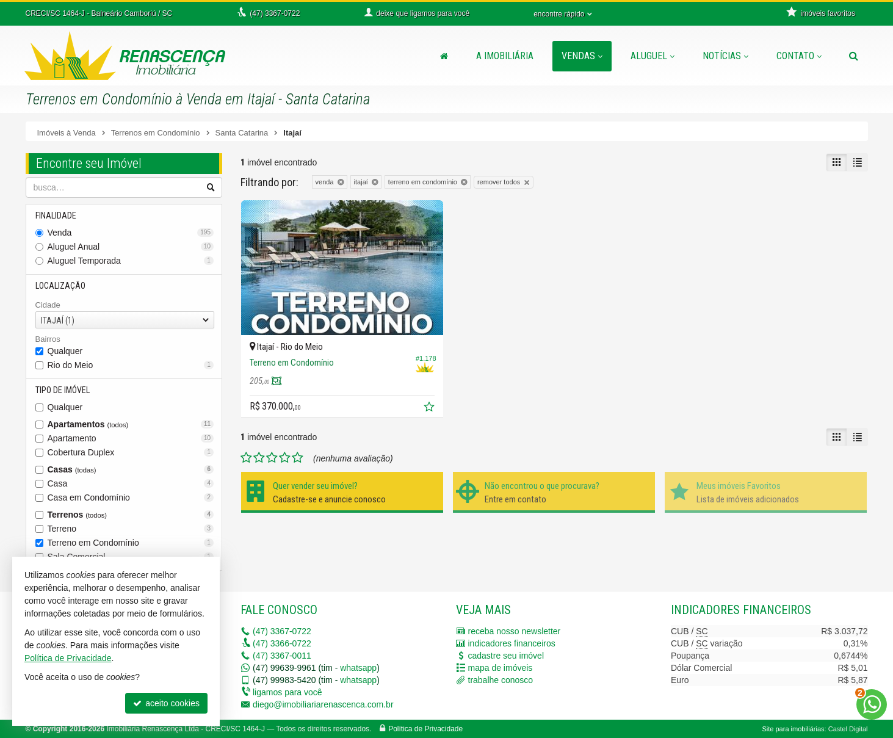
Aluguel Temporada (131, 261)
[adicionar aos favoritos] (430, 408)
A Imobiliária (504, 56)
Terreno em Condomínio (131, 543)
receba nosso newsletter (514, 631)
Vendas (582, 56)
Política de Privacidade (425, 729)
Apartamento (131, 438)
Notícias (725, 56)
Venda (131, 232)
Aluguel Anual (131, 246)
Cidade (47, 304)
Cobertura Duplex (131, 452)
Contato (799, 56)
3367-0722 (282, 631)
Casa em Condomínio (131, 497)
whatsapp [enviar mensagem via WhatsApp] (358, 668)
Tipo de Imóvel (62, 390)
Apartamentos (131, 424)
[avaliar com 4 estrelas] (285, 458)
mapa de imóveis (500, 668)
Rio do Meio (131, 365)
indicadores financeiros (511, 643)
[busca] (853, 56)
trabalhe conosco (500, 680)
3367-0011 (282, 655)
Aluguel (652, 56)
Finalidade (55, 215)
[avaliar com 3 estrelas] (272, 458)
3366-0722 (282, 643)
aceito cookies (166, 703)
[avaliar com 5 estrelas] (297, 458)
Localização (60, 286)
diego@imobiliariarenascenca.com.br (323, 704)
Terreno (131, 529)
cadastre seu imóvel (506, 655)
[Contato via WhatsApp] (871, 704)
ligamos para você (287, 692)
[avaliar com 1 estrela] (246, 458)
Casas (131, 469)
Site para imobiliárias (793, 729)
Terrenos (131, 514)
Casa (131, 483)
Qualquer (65, 351)
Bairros (47, 339)
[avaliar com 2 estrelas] (259, 458)
